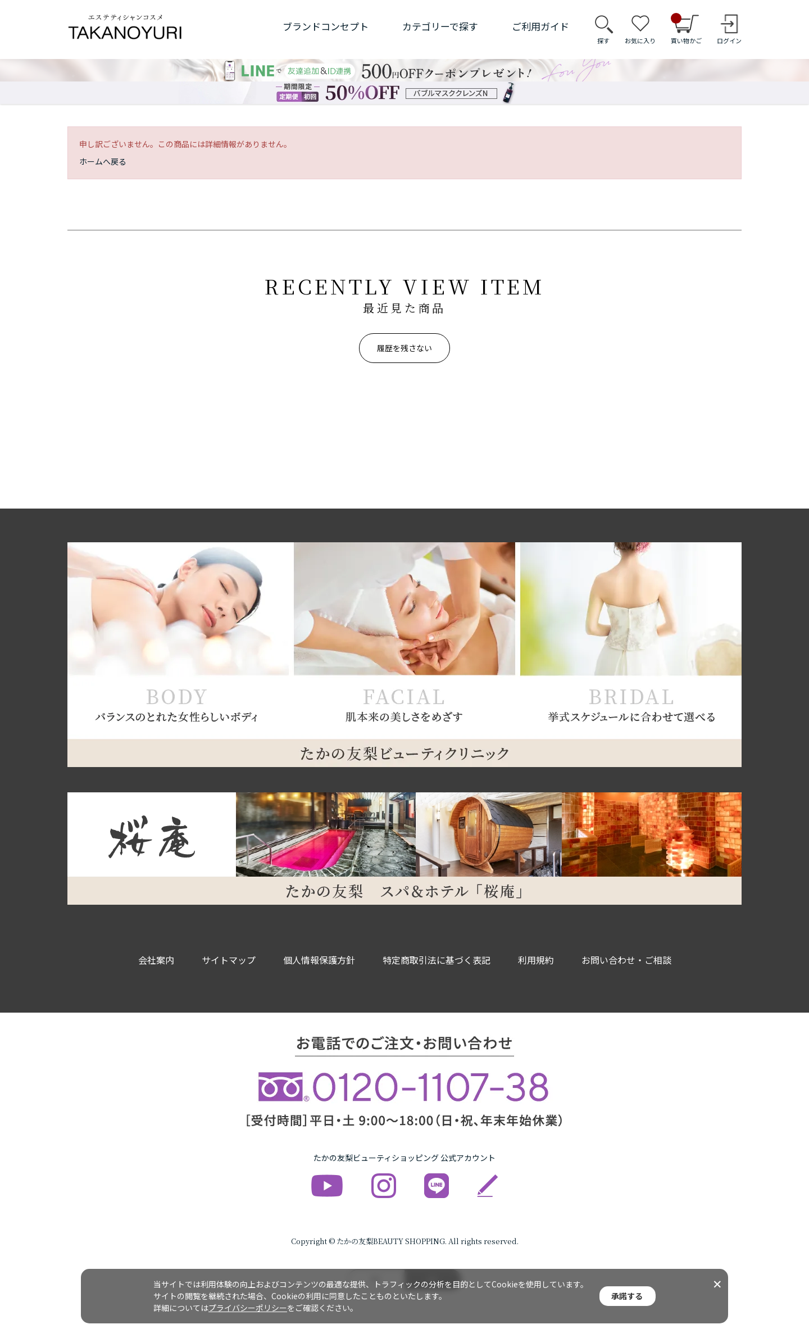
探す (603, 40)
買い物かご (686, 29)
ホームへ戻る (102, 161)
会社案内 (156, 960)
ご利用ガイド (540, 26)
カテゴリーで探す (440, 26)
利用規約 (536, 960)
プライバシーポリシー (247, 1307)
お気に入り (640, 40)
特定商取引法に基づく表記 (436, 960)
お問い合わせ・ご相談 (626, 960)
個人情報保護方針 (319, 960)
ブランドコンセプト (326, 26)
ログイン (729, 40)
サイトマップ (229, 960)
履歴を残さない (404, 347)
